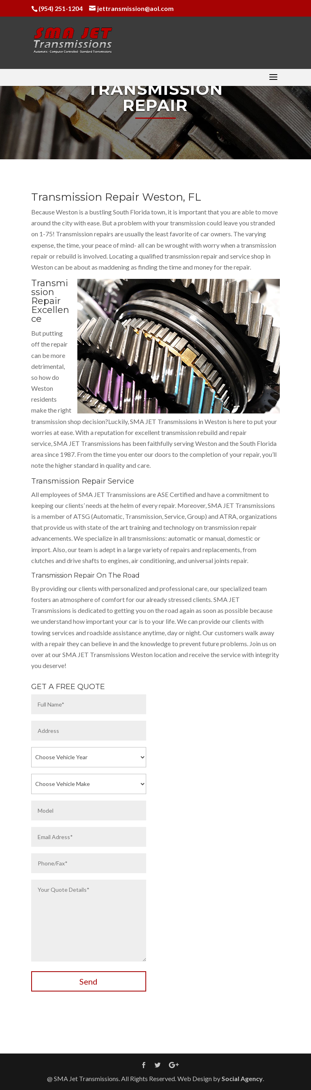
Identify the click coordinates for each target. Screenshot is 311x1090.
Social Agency (242, 1078)
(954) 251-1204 (60, 8)
